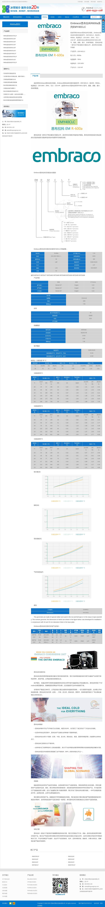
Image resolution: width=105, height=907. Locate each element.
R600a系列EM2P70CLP (10, 62)
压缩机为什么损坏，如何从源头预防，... (14, 94)
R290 (52, 17)
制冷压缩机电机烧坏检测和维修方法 (13, 100)
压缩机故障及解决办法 (9, 79)
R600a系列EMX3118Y (9, 38)
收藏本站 (99, 1)
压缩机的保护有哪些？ (9, 88)
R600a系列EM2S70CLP (10, 36)
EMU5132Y (71, 862)
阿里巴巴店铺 (14, 903)
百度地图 (80, 1)
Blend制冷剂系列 (32, 879)
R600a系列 (15, 24)
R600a (44, 17)
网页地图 (93, 1)
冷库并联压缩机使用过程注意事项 (12, 97)
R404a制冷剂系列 (32, 890)
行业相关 (4, 885)
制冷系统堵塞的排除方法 (10, 85)
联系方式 (86, 17)
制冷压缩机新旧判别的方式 (10, 91)
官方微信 (10, 903)
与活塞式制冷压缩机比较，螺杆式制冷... (14, 76)
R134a (28, 17)
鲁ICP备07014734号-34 (85, 903)
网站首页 (6, 17)
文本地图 (4, 896)
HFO (59, 17)
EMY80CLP (35, 865)
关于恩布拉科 (6, 879)
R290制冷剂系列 (32, 887)
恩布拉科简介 (17, 17)
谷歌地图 (86, 1)
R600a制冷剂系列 (32, 893)
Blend (67, 17)
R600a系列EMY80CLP (9, 53)
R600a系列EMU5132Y (9, 50)
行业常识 (76, 17)
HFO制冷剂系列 (31, 882)
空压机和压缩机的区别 (9, 73)
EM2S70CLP (35, 856)
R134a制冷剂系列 (32, 885)
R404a (36, 17)
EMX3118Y (71, 856)
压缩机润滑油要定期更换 (10, 82)
